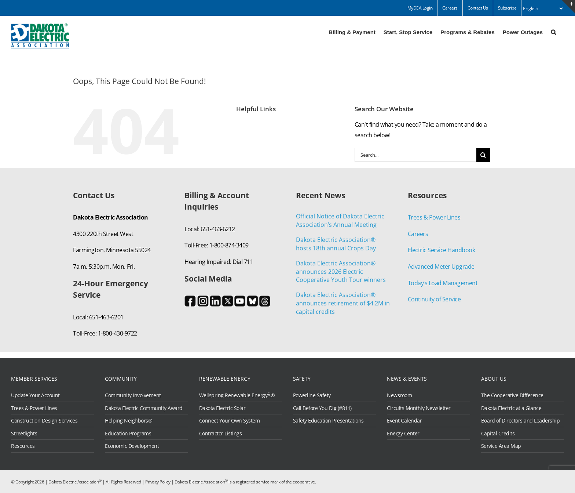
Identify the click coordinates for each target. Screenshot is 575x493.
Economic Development (132, 446)
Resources (23, 446)
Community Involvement (133, 395)
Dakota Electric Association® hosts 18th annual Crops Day (336, 244)
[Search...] (415, 155)
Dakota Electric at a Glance (511, 408)
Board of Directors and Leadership (520, 420)
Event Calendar (404, 420)
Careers (418, 234)
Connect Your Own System (229, 420)
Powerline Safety (312, 395)
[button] (553, 31)
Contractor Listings (220, 433)
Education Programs (128, 433)
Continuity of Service (434, 299)
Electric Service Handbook (441, 250)
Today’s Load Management (443, 283)
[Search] (483, 155)
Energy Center (403, 433)
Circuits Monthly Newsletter (419, 408)
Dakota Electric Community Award (144, 408)
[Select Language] (542, 8)
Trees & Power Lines (434, 217)
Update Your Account (35, 395)
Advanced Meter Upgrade (441, 266)
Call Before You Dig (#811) (322, 408)
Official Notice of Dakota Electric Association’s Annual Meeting (340, 220)
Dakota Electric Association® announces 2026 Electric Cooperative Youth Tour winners (341, 271)
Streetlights (24, 433)
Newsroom (399, 395)
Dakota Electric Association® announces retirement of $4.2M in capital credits (343, 303)
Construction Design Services (44, 420)
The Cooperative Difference (512, 395)
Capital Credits (498, 433)
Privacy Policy (157, 482)
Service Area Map (501, 446)
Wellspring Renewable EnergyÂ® (237, 395)
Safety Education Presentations (328, 420)
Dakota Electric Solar (222, 408)
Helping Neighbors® (128, 420)
